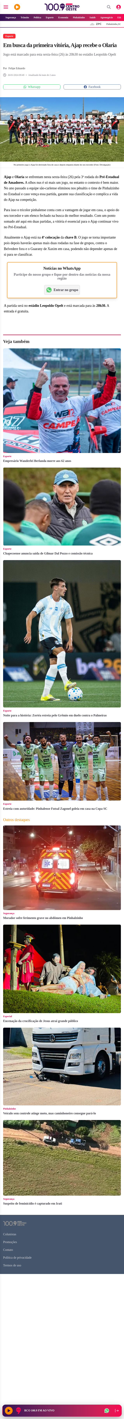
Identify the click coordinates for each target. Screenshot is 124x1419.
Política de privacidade (17, 1257)
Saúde (92, 17)
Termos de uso (12, 1265)
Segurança (10, 17)
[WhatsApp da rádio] (106, 1410)
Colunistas (9, 1234)
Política (37, 17)
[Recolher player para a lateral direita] (116, 1410)
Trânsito (25, 17)
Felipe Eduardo (16, 68)
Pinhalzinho (79, 17)
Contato (8, 1249)
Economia (63, 17)
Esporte (50, 17)
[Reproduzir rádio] (9, 1411)
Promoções (10, 1242)
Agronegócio (106, 17)
